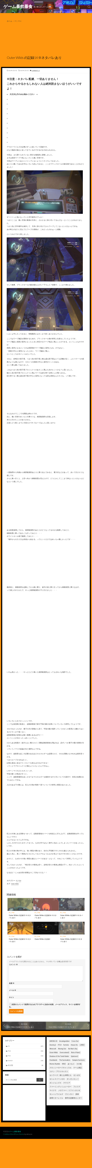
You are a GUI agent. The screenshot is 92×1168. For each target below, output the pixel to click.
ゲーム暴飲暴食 (15, 1160)
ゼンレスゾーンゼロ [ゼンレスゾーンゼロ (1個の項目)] (57, 1107)
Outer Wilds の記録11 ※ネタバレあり (71, 966)
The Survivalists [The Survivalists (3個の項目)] (64, 1089)
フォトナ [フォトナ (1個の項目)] (76, 1115)
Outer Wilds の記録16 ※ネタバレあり (46, 942)
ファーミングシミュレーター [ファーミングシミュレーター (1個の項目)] (60, 1115)
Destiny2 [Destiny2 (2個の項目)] (53, 1073)
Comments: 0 (37, 71)
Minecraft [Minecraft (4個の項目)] (53, 1077)
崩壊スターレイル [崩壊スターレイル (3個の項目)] (56, 1126)
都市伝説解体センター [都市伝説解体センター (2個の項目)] (73, 1126)
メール (12, 1018)
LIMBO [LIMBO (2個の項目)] (82, 1073)
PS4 (19, 21)
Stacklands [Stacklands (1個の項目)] (53, 1089)
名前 (12, 1010)
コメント (13, 992)
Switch (25, 1089)
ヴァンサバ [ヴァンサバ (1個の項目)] (69, 1123)
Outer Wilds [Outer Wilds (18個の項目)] (54, 1081)
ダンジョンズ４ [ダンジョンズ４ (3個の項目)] (55, 1111)
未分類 (25, 1094)
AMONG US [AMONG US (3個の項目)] (53, 1070)
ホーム (9, 21)
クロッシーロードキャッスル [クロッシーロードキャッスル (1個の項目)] (60, 1096)
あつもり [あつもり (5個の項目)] (71, 1092)
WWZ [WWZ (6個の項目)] (64, 1092)
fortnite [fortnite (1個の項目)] (66, 1073)
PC (16, 21)
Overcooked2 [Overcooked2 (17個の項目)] (64, 1081)
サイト (11, 1025)
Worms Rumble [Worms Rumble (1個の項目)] (55, 1092)
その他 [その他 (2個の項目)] (78, 1092)
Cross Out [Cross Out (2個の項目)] (75, 1070)
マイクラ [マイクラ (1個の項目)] (53, 1119)
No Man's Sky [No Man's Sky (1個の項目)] (72, 1077)
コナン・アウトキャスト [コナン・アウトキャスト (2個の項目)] (59, 1100)
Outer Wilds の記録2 (42, 965)
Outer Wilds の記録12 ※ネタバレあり (20, 966)
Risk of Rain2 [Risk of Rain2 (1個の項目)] (75, 1081)
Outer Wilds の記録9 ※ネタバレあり (71, 942)
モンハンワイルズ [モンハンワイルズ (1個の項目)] (56, 1123)
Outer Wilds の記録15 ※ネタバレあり (20, 942)
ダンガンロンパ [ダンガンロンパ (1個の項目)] (72, 1107)
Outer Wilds (15, 909)
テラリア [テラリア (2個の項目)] (66, 1111)
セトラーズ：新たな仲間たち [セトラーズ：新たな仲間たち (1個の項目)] (60, 1104)
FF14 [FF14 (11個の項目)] (59, 1073)
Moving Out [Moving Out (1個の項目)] (62, 1077)
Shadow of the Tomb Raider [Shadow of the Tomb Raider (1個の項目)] (59, 1085)
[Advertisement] (46, 39)
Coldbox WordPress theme (13, 1163)
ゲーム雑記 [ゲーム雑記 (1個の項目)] (77, 1096)
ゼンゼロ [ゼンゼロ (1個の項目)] (76, 1104)
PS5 (25, 1084)
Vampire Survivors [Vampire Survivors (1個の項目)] (78, 1089)
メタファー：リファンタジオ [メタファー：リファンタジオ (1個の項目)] (69, 1119)
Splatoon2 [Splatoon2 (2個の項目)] (74, 1085)
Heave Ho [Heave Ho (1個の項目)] (74, 1073)
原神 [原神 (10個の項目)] (77, 1123)
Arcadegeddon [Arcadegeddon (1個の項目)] (64, 1070)
